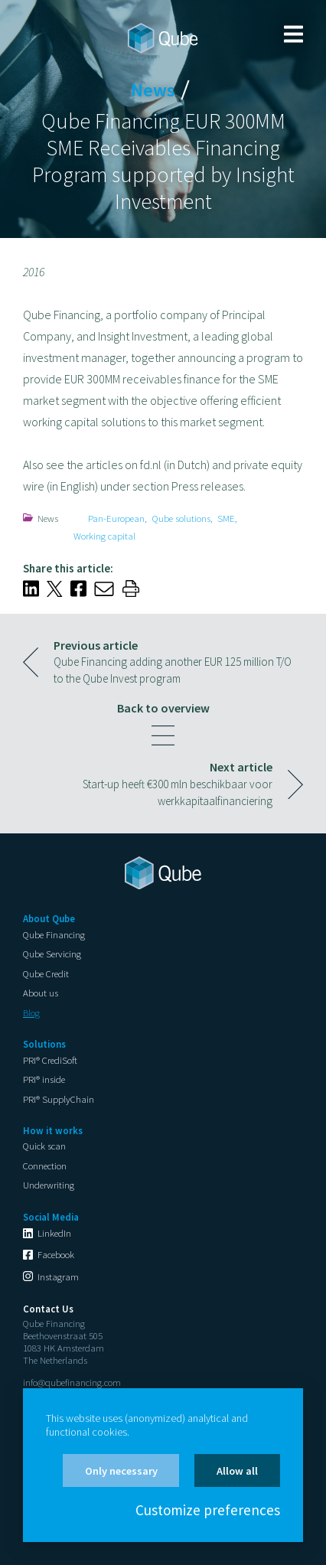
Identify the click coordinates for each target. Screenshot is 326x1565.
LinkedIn (54, 1233)
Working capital (104, 536)
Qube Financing (54, 934)
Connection (45, 1165)
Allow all (237, 1471)
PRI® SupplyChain (58, 1099)
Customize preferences (207, 1510)
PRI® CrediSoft (50, 1060)
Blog (31, 1012)
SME (226, 518)
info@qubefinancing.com (72, 1382)
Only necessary (121, 1471)
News (47, 518)
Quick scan (44, 1146)
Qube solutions (181, 518)
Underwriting (48, 1185)
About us (40, 992)
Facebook (55, 1254)
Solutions (44, 1044)
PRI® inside (44, 1079)
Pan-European (116, 518)
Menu (293, 34)
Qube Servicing (52, 953)
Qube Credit (46, 973)
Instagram (58, 1276)
